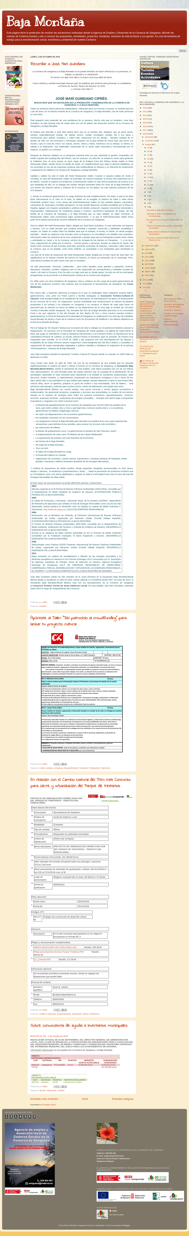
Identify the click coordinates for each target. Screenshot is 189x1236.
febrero (148, 271)
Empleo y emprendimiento (171, 320)
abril (147, 264)
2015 (145, 280)
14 (148, 177)
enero (147, 275)
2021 (145, 115)
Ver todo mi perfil (116, 1215)
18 (148, 170)
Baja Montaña (45, 22)
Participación (94, 768)
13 (148, 181)
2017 (145, 130)
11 (148, 185)
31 (148, 148)
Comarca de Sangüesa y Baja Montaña (174, 314)
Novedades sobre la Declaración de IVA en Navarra (149, 339)
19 (148, 166)
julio (147, 253)
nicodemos (99, 1225)
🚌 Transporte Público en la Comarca (173, 300)
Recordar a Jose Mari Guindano (57, 64)
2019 (145, 123)
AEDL (114, 1211)
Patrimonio (105, 768)
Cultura (42, 768)
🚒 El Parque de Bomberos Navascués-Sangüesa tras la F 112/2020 (149, 364)
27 (148, 155)
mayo (147, 260)
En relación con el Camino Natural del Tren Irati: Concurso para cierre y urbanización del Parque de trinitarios (80, 783)
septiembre (150, 246)
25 (148, 162)
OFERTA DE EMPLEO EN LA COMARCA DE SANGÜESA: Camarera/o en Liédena (150, 328)
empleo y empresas (55, 768)
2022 (145, 111)
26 (148, 159)
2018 (145, 126)
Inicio (85, 1098)
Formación (83, 768)
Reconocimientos (171, 325)
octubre (148, 144)
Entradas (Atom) (49, 1105)
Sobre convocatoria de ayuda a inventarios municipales (78, 1026)
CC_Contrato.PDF (42, 959)
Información (77, 1014)
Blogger (126, 1225)
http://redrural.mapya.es (55, 509)
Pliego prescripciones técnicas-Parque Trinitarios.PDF (59, 952)
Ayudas (42, 1090)
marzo (148, 268)
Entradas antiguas (122, 1098)
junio (147, 257)
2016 (145, 134)
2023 (145, 108)
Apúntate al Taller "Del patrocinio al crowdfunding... (161, 215)
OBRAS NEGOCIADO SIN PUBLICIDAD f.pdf (55, 947)
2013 (145, 287)
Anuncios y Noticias (172, 310)
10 (148, 188)
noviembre (149, 141)
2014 (145, 284)
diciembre (149, 137)
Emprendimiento (71, 768)
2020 (145, 119)
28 (148, 151)
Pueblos (42, 606)
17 (148, 174)
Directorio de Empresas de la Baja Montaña (174, 305)
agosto (148, 249)
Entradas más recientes (44, 1098)
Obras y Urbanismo (91, 1014)
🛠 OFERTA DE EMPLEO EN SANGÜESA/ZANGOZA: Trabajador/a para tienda (149, 351)
